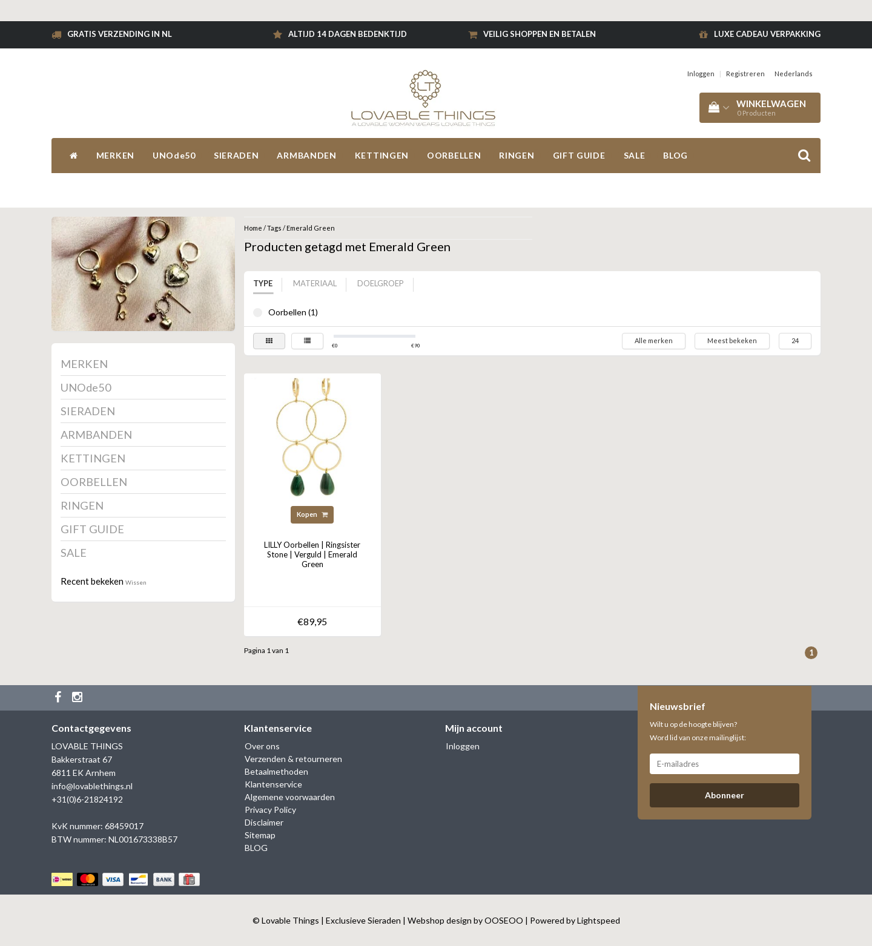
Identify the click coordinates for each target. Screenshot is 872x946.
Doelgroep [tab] (380, 283)
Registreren (745, 73)
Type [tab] (262, 283)
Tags (274, 228)
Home (253, 228)
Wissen (136, 582)
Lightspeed (598, 920)
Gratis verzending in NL (119, 34)
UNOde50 (174, 155)
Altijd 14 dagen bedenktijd (347, 34)
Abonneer (724, 795)
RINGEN (516, 155)
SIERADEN (236, 155)
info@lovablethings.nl (92, 786)
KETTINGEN (382, 155)
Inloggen (701, 73)
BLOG (675, 155)
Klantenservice (273, 784)
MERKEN (115, 155)
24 (795, 340)
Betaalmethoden (276, 771)
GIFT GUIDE (579, 155)
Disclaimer (264, 822)
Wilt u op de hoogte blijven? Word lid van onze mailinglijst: (698, 731)
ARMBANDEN (306, 155)
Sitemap (260, 835)
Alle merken (654, 340)
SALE (635, 155)
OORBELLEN (454, 155)
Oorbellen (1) (257, 312)
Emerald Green (310, 228)
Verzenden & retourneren (293, 759)
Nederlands (794, 73)
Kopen (312, 514)
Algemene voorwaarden (290, 797)
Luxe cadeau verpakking (767, 34)
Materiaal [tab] (315, 283)
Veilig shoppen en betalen (539, 34)
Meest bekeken (732, 340)
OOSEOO (503, 920)
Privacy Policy (270, 809)
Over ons (262, 746)
